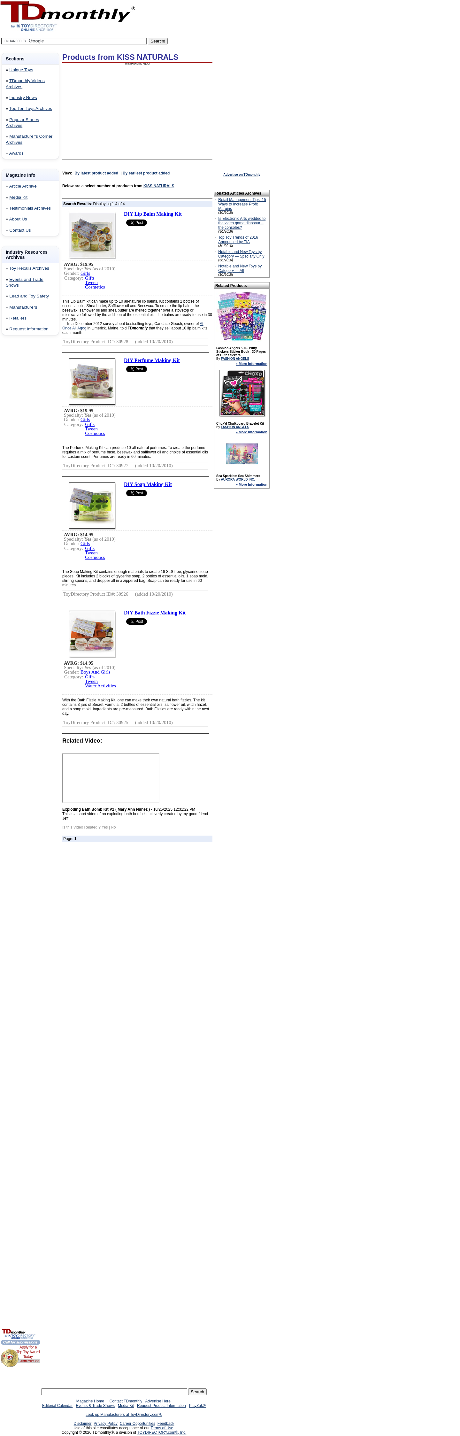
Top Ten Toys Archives (30, 108)
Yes (105, 827)
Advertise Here (158, 1401)
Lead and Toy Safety (29, 296)
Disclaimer (83, 1423)
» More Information (251, 364)
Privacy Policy (106, 1423)
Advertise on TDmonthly (241, 174)
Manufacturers (23, 307)
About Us (18, 219)
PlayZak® (197, 1405)
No (113, 827)
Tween (91, 282)
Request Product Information (161, 1405)
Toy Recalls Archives (29, 268)
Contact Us (20, 230)
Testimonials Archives (30, 208)
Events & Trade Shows (95, 1405)
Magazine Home (90, 1401)
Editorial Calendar (57, 1405)
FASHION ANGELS (235, 358)
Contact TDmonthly (126, 1401)
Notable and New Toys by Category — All (240, 268)
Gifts (90, 278)
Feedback (165, 1423)
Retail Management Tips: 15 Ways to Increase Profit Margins (242, 204)
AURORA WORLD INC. (238, 479)
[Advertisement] (20, 443)
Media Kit (18, 197)
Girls (85, 273)
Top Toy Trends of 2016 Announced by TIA (238, 239)
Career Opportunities (137, 1423)
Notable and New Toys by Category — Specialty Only (241, 254)
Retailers (18, 318)
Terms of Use (162, 1428)
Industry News (23, 97)
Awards (16, 153)
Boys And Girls (95, 672)
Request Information (28, 329)
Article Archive (23, 186)
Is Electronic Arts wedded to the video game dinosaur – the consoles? (241, 223)
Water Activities (100, 685)
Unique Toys (21, 69)
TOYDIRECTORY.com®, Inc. (161, 1432)
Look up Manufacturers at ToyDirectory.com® (124, 1414)
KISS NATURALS (158, 186)
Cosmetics (95, 287)
